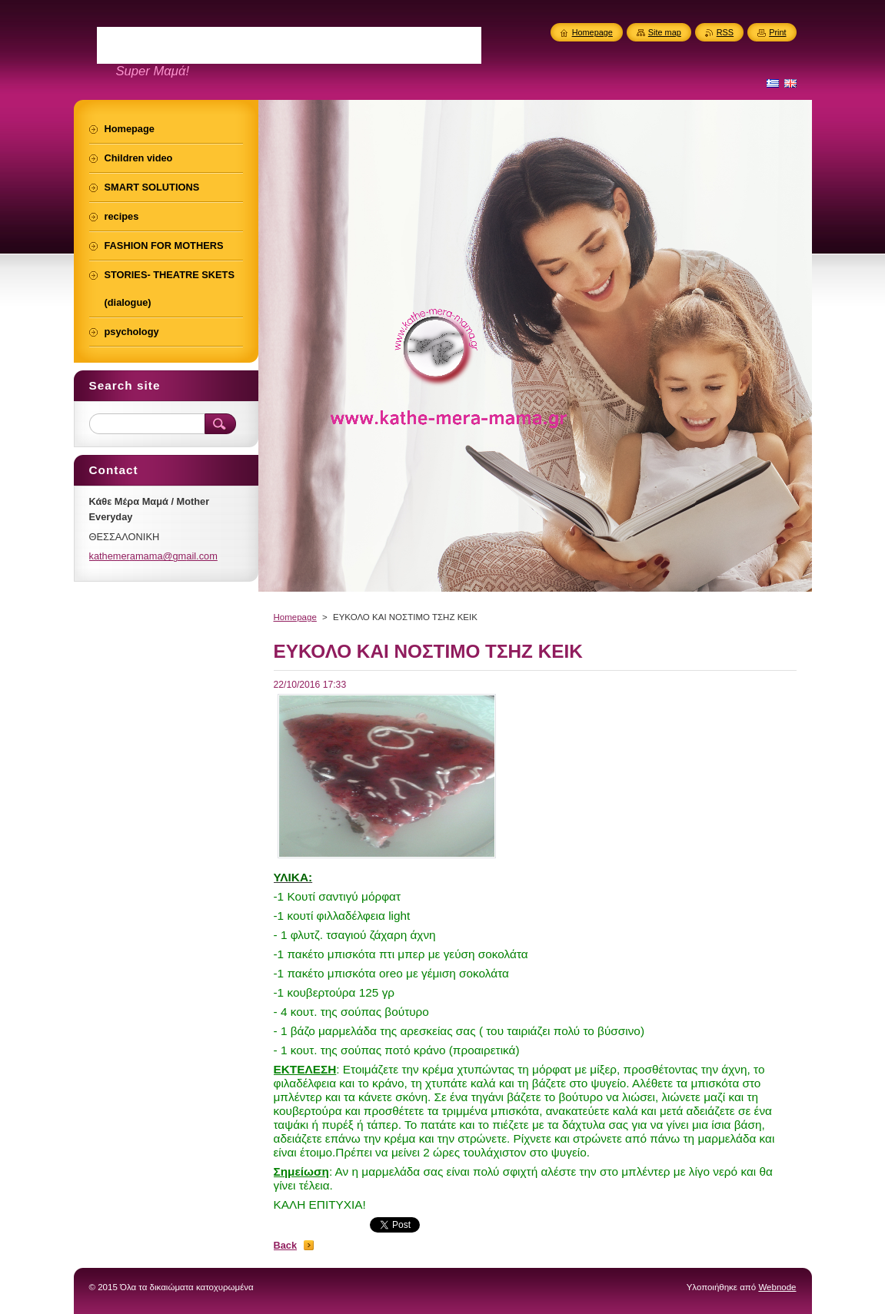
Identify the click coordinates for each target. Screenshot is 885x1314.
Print (777, 32)
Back (286, 1245)
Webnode (777, 1287)
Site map (664, 32)
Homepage (295, 617)
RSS (725, 32)
